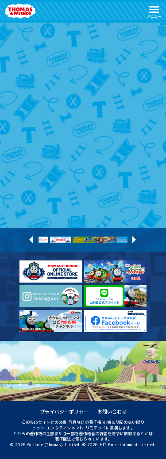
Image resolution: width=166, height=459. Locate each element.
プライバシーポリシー (64, 411)
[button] (154, 11)
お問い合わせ (112, 411)
